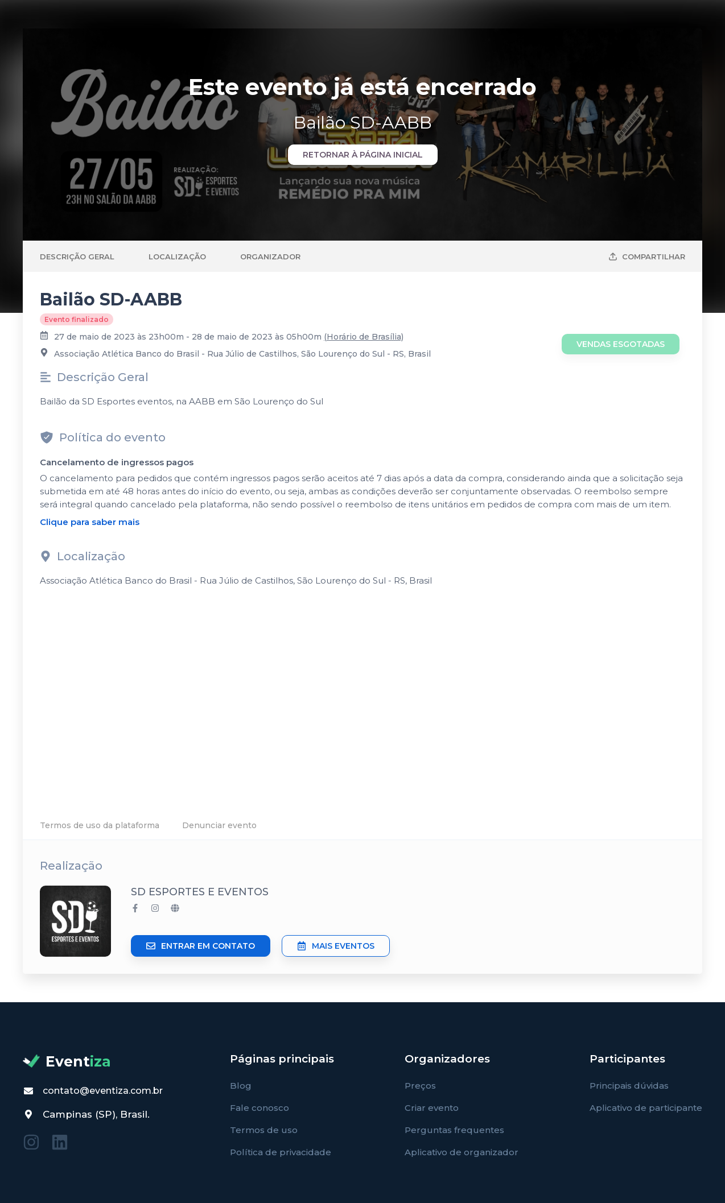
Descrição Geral (77, 256)
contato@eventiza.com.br (103, 1090)
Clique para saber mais (89, 521)
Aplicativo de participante (646, 1107)
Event (67, 1061)
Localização (177, 256)
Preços (420, 1085)
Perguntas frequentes (454, 1130)
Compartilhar (646, 256)
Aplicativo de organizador (461, 1152)
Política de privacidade (280, 1152)
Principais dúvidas (629, 1085)
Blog (241, 1085)
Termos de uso (264, 1130)
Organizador (270, 256)
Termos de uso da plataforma (99, 825)
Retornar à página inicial (363, 155)
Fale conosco (259, 1107)
